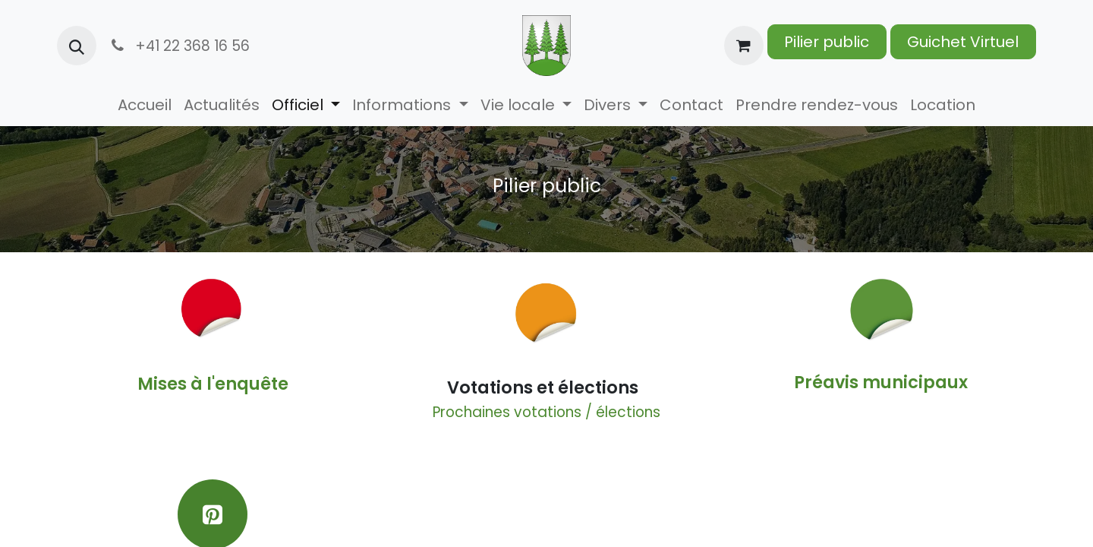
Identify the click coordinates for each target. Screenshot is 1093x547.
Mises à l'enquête (212, 384)
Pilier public (826, 41)
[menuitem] (145, 105)
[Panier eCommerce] (744, 45)
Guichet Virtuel (963, 41)
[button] (76, 45)
